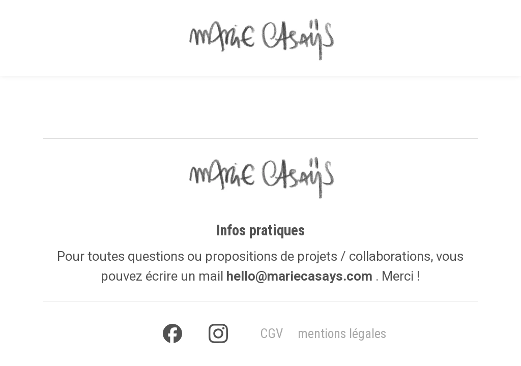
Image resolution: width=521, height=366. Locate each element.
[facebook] (172, 333)
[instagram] (218, 333)
